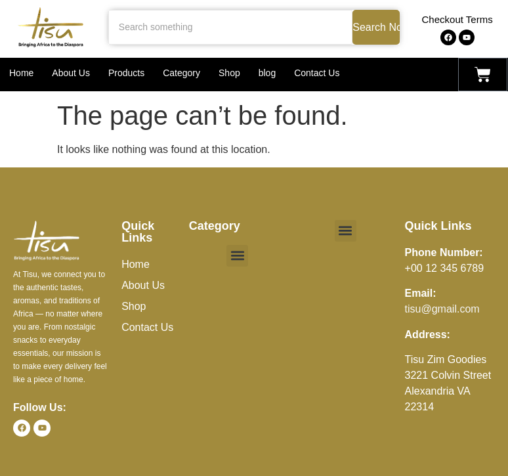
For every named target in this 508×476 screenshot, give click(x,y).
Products (126, 73)
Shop (229, 73)
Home (21, 73)
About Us (71, 73)
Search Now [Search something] (376, 27)
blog (267, 73)
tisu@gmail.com (442, 308)
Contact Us (316, 73)
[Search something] (230, 27)
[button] (237, 256)
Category (181, 73)
